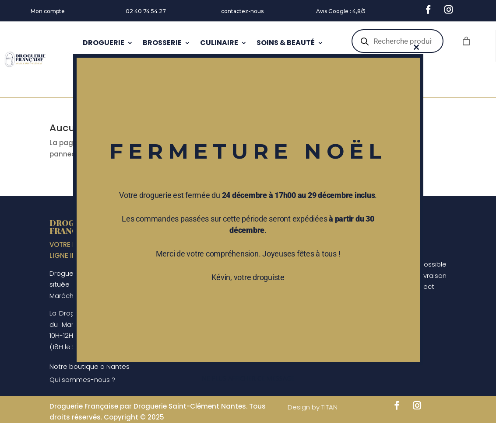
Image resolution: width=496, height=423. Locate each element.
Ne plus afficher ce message (248, 378)
